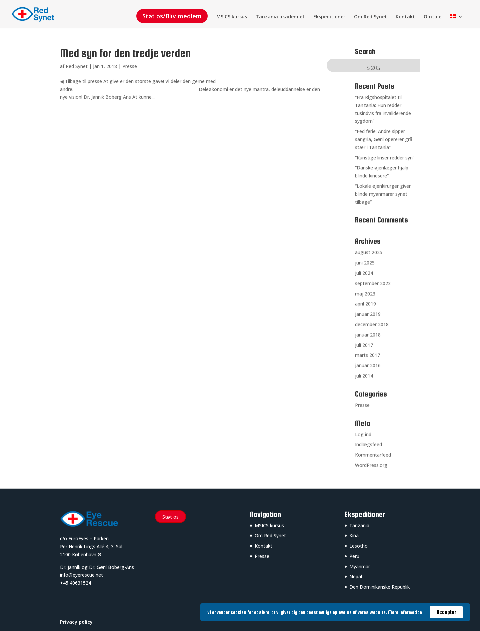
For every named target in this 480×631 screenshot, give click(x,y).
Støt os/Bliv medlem (172, 16)
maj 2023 (365, 293)
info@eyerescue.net (81, 575)
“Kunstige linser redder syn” (384, 157)
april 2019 (365, 303)
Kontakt (405, 17)
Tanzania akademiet (280, 17)
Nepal (355, 576)
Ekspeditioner (329, 17)
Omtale (432, 17)
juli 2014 (364, 376)
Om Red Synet (370, 17)
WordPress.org (371, 465)
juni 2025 (365, 262)
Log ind (363, 434)
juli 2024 (364, 273)
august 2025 (368, 252)
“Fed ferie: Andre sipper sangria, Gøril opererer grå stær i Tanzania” (383, 139)
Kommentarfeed (373, 455)
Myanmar (359, 566)
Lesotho (358, 546)
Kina (354, 535)
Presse (129, 66)
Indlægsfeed (368, 444)
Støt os (170, 517)
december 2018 (372, 324)
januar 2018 (368, 335)
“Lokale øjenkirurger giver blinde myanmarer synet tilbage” (383, 194)
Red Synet (77, 66)
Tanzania (359, 525)
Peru (354, 556)
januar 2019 (368, 314)
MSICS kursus (231, 17)
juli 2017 (364, 345)
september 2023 (373, 283)
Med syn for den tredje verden (125, 53)
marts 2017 (367, 355)
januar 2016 (368, 365)
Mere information (405, 612)
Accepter (446, 612)
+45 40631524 (75, 583)
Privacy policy (76, 622)
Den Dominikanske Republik (379, 587)
